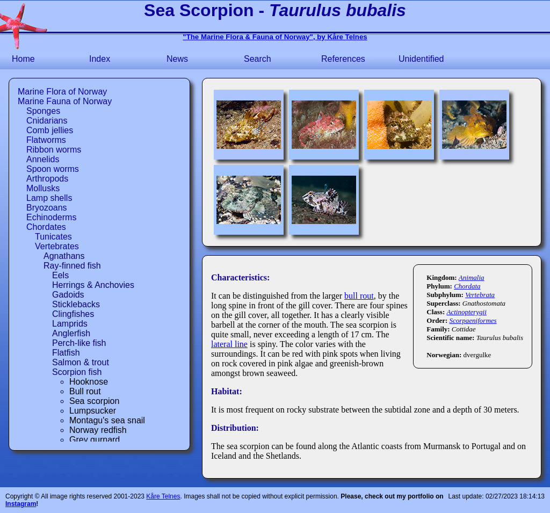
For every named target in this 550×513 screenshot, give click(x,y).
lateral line (229, 344)
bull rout (359, 295)
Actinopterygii (466, 312)
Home (23, 58)
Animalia (471, 277)
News (177, 58)
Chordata (467, 286)
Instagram (20, 504)
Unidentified (421, 58)
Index (99, 58)
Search (257, 58)
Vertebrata (480, 295)
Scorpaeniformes (473, 320)
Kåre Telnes (163, 496)
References (343, 58)
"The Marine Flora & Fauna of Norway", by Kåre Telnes (275, 37)
